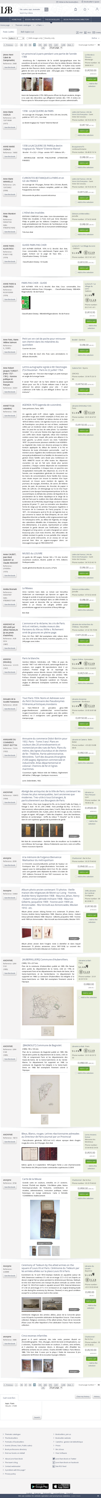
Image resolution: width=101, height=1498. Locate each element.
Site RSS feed (59, 1466)
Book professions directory (76, 19)
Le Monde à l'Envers (89, 56)
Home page (16, 19)
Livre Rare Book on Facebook (65, 1462)
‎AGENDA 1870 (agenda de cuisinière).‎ (42, 404)
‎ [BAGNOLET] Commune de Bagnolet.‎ (42, 1045)
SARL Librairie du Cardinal (90, 891)
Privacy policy (9, 1473)
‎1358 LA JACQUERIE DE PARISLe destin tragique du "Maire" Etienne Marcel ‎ (42, 147)
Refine (96, 38)
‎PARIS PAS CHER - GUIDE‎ (34, 282)
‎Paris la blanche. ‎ (31, 658)
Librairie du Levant (89, 1267)
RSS (87, 32)
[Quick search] (33, 10)
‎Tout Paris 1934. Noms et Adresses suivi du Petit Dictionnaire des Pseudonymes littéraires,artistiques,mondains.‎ (43, 701)
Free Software (61, 1453)
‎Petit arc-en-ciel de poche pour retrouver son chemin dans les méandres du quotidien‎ (44, 341)
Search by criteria (26, 13)
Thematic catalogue (23, 25)
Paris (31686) (8, 31)
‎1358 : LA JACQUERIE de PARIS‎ (38, 111)
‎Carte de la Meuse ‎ (32, 1179)
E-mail (96, 32)
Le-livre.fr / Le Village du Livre (83, 246)
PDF (79, 32)
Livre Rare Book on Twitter (64, 1458)
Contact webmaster (11, 1466)
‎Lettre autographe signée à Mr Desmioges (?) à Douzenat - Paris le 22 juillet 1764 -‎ (44, 368)
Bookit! (74, 340)
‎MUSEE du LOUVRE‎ (32, 553)
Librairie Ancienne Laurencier (79, 700)
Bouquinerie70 (78, 146)
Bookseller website (61, 1438)
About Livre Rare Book (14, 1459)
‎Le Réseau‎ (27, 588)
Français (37, 1493)
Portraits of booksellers (14, 1442)
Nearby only (49, 38)
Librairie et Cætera (79, 739)
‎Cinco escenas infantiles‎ (34, 1335)
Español (70, 1493)
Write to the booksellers (67, 2)
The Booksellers (52, 19)
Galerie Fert (76, 368)
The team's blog (10, 1462)
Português (47, 1493)
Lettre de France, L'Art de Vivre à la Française (82, 113)
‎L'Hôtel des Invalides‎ (33, 212)
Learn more (75, 1496)
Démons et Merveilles (80, 213)
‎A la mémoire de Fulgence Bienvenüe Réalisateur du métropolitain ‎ (41, 859)
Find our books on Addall (13, 1453)
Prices (58, 1445)
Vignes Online (77, 659)
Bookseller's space (90, 2)
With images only (35, 38)
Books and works (33, 19)
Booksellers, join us (61, 1434)
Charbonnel (77, 858)
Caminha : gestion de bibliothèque (69, 1442)
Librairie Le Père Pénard (90, 793)
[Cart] (75, 9)
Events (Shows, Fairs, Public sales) (17, 1445)
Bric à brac (60, 1449)
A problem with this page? (13, 1470)
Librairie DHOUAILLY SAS (81, 406)
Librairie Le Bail (85, 960)
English (29, 1493)
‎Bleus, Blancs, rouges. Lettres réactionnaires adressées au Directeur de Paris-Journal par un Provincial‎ (50, 1135)
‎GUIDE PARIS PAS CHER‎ (34, 244)
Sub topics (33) (27, 31)
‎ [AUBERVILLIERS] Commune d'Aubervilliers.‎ (45, 959)
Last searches (9, 1397)
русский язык (58, 1493)
